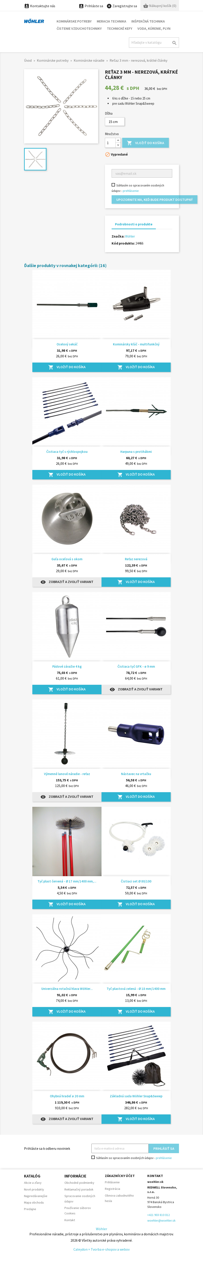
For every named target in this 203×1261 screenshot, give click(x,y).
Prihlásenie (112, 1182)
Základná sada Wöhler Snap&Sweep (136, 1096)
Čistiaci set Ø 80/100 (136, 881)
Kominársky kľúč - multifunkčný (136, 344)
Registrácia (112, 1189)
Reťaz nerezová (136, 559)
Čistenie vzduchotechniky (79, 28)
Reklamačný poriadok (78, 1189)
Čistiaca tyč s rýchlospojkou (67, 451)
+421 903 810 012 (158, 1215)
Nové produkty (34, 1189)
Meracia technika (111, 21)
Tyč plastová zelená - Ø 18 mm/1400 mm (136, 989)
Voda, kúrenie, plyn (153, 28)
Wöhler (130, 236)
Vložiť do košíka (145, 143)
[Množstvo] (110, 143)
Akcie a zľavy (33, 1183)
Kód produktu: (123, 243)
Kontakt (69, 1220)
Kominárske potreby (74, 21)
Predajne (30, 1209)
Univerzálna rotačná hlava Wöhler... (67, 989)
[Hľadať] (154, 42)
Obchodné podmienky (79, 1183)
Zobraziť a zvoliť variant (66, 582)
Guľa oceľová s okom (66, 559)
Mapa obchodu (34, 1202)
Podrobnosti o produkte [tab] (133, 224)
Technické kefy (119, 28)
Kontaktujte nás (39, 6)
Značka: (118, 236)
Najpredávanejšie (35, 1196)
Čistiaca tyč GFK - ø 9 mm (136, 666)
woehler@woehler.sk (161, 1220)
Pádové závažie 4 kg (67, 666)
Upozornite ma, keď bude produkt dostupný (154, 199)
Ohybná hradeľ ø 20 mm (67, 1096)
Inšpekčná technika (148, 21)
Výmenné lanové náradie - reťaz (67, 774)
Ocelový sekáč (67, 344)
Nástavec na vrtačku (136, 774)
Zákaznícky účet (120, 1175)
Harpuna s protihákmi (136, 451)
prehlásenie (131, 191)
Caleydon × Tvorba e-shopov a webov (101, 1249)
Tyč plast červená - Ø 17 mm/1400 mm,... (67, 881)
